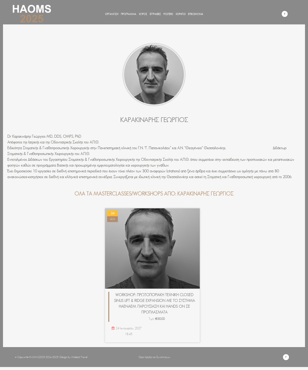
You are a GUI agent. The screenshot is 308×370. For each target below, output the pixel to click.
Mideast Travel (79, 357)
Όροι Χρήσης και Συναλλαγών (154, 357)
